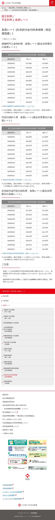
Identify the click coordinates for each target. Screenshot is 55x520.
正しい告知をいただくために (12, 419)
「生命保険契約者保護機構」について (15, 409)
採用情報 (34, 513)
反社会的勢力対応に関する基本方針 (14, 405)
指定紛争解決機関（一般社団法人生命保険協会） (19, 416)
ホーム (4, 7)
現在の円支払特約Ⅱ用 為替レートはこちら (17, 180)
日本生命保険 (7, 485)
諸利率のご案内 (8, 430)
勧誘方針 (6, 394)
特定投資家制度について (11, 426)
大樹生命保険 (7, 488)
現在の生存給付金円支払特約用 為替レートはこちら (21, 253)
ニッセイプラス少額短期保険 (12, 499)
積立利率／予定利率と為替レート (20, 7)
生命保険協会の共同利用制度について (15, 423)
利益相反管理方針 (9, 402)
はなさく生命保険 (9, 495)
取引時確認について (9, 412)
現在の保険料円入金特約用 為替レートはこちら (19, 106)
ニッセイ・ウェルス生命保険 (12, 492)
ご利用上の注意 (8, 433)
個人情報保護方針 (9, 398)
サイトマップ (23, 513)
